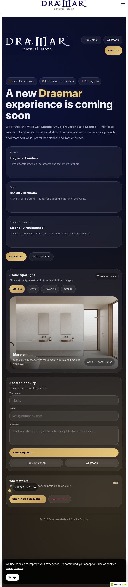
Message (14, 424)
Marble (17, 288)
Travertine (50, 288)
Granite (68, 288)
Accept (12, 577)
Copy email (91, 39)
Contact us (16, 256)
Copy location (59, 499)
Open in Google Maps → (28, 498)
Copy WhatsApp (36, 462)
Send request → (23, 452)
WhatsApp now (41, 256)
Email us (113, 50)
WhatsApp (113, 39)
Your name (15, 393)
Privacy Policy (14, 568)
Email (12, 408)
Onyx (33, 288)
